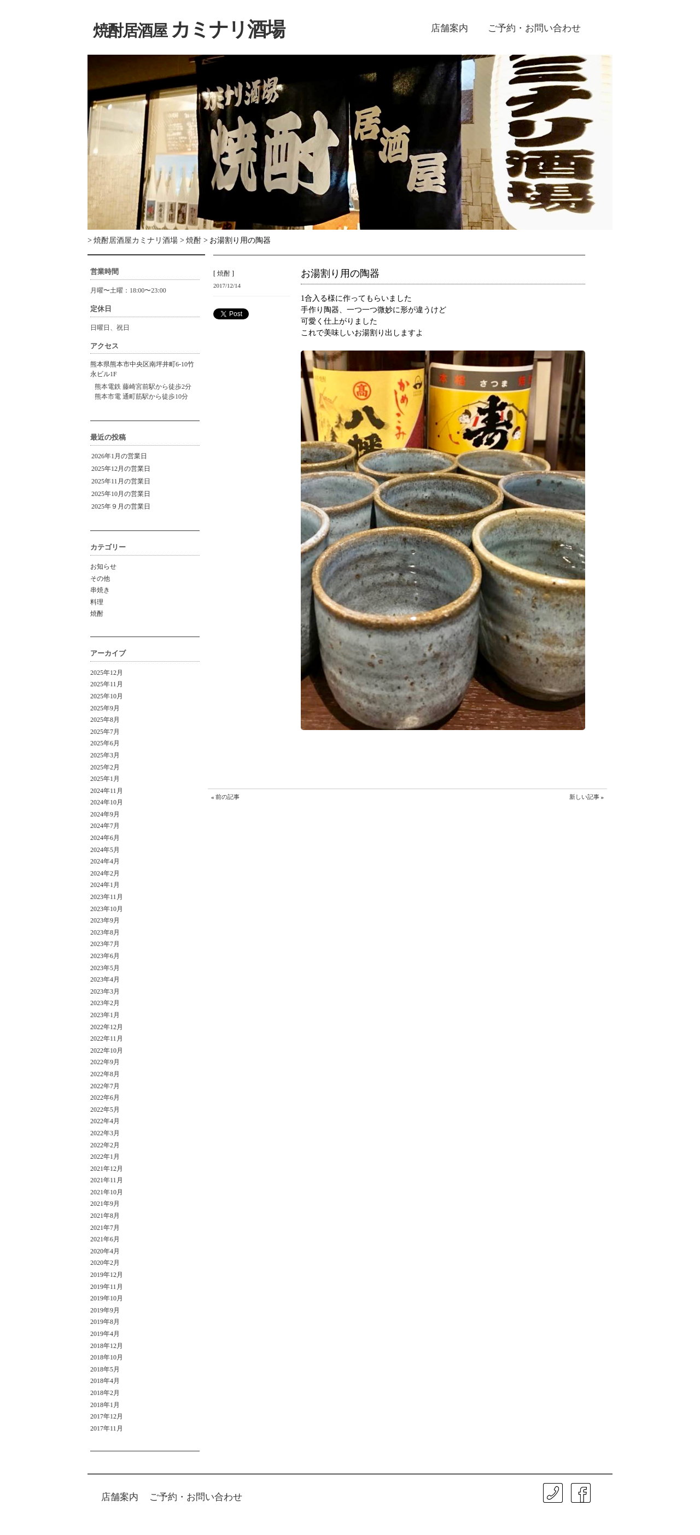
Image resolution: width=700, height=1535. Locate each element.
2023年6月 (105, 956)
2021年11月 (106, 1180)
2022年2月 (105, 1145)
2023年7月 (105, 944)
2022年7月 (105, 1086)
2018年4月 (105, 1381)
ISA (510, 1521)
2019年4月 (105, 1334)
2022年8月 (105, 1074)
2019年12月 (106, 1275)
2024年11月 (106, 791)
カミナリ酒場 (188, 29)
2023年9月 (105, 920)
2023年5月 (105, 968)
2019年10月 (106, 1298)
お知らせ (103, 566)
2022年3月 (105, 1133)
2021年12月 (106, 1168)
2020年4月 (105, 1251)
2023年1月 (105, 1015)
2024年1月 (105, 885)
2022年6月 (105, 1097)
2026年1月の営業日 (119, 456)
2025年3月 (105, 755)
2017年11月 (106, 1428)
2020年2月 (105, 1262)
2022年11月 (106, 1038)
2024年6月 (105, 838)
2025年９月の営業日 (120, 506)
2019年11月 (106, 1287)
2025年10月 (106, 696)
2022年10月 (106, 1050)
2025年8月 (105, 719)
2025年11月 (106, 684)
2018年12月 (106, 1346)
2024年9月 (105, 814)
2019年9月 (105, 1310)
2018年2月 (105, 1393)
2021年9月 (105, 1203)
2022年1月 (105, 1156)
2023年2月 (105, 1003)
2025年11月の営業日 (120, 481)
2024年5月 (105, 850)
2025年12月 (106, 672)
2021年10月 (106, 1192)
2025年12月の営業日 (120, 468)
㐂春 (601, 1513)
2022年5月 (105, 1109)
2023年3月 (105, 991)
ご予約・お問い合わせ (534, 28)
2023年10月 (106, 909)
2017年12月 (106, 1416)
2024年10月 (106, 802)
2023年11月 (106, 897)
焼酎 (96, 613)
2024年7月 (105, 826)
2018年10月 (106, 1357)
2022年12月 (106, 1027)
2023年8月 (105, 932)
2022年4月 (105, 1121)
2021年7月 (105, 1227)
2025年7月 (105, 732)
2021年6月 (105, 1239)
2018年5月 (105, 1369)
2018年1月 (105, 1405)
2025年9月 (105, 708)
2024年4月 (105, 861)
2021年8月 (105, 1215)
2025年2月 (105, 767)
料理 (96, 602)
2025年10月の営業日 (120, 494)
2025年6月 (105, 743)
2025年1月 (105, 779)
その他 (100, 578)
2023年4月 (105, 979)
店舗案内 (449, 28)
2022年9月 (105, 1062)
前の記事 (227, 796)
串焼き (100, 590)
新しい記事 (584, 796)
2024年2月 (105, 873)
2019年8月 (105, 1322)
